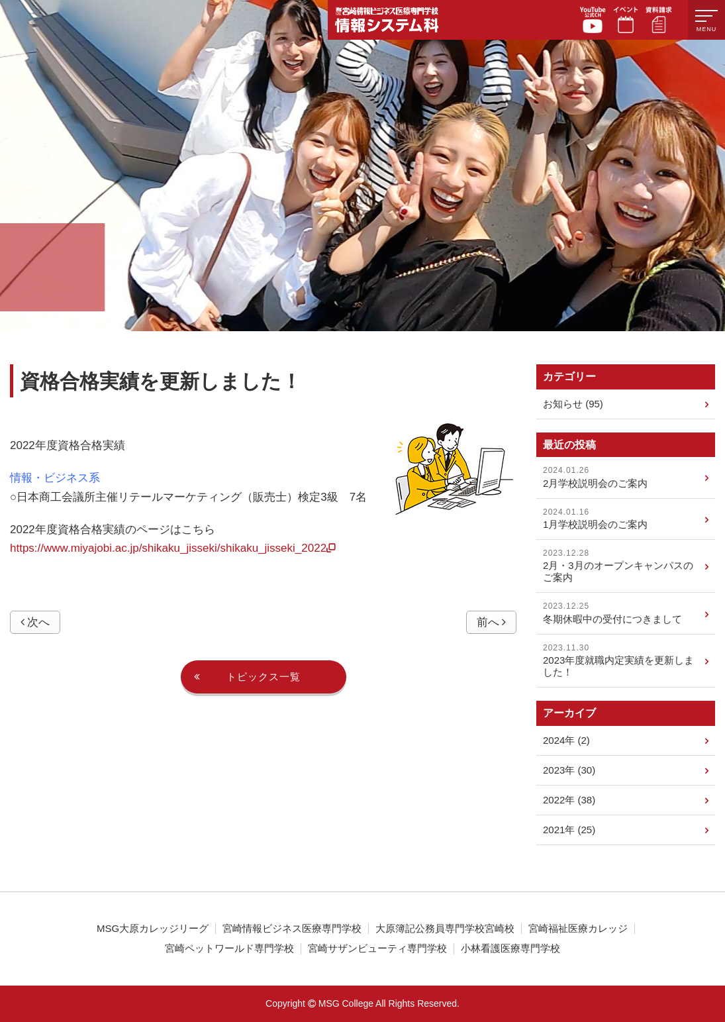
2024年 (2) (625, 741)
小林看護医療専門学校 (510, 948)
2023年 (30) (625, 771)
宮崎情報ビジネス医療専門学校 (292, 928)
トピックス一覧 (247, 676)
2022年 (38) (625, 800)
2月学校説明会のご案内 (625, 477)
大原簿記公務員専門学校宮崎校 (444, 928)
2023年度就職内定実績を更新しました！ (625, 660)
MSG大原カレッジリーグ (153, 928)
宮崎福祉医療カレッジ (578, 928)
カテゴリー (569, 376)
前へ (491, 622)
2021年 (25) (625, 830)
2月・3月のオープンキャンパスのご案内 (625, 565)
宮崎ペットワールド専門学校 (229, 948)
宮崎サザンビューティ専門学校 (377, 948)
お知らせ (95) (625, 404)
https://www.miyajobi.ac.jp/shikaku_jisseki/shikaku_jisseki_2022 (173, 548)
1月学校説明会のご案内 (625, 518)
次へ (35, 622)
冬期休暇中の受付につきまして (625, 612)
